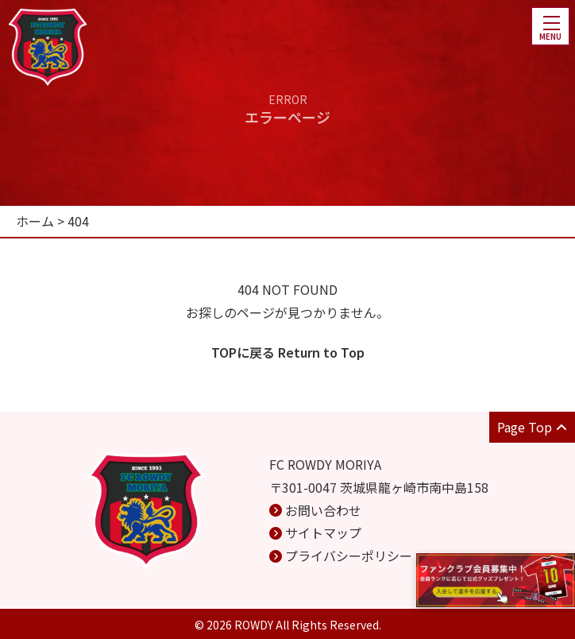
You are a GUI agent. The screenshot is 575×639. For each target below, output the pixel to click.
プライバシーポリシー (348, 555)
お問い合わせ (323, 510)
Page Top (532, 426)
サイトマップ (323, 532)
